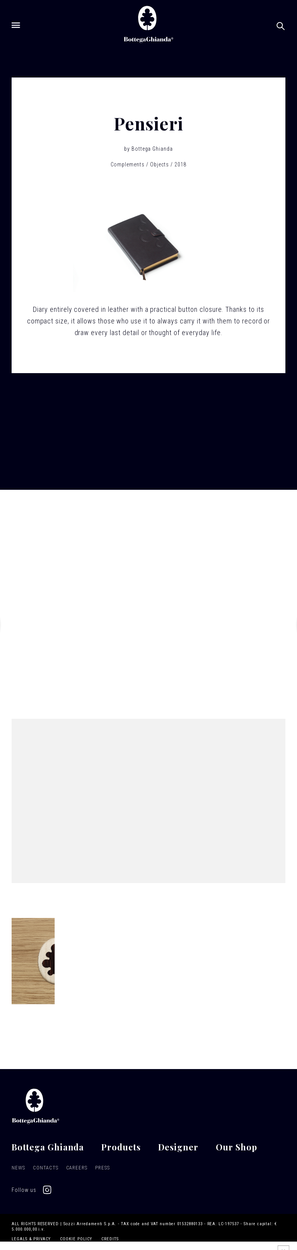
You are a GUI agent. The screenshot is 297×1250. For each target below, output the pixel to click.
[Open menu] (16, 25)
